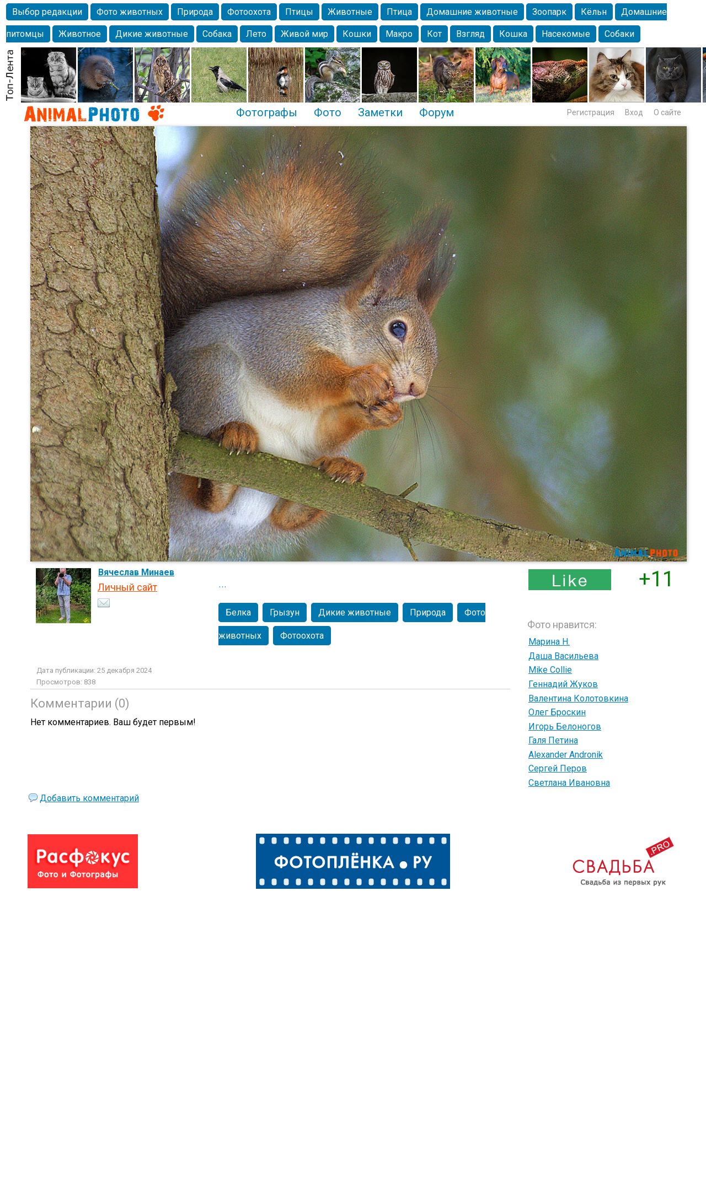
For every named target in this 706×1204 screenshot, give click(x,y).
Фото (327, 112)
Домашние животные (472, 12)
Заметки (380, 112)
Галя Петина (553, 740)
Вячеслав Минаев (136, 572)
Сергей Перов (557, 768)
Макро (399, 34)
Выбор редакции (47, 12)
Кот (434, 34)
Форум (436, 112)
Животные (350, 12)
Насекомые (566, 34)
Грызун (284, 612)
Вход (634, 112)
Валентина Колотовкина (578, 698)
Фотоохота (249, 12)
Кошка (513, 34)
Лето (256, 34)
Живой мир (304, 34)
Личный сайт (127, 587)
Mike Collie (550, 670)
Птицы (299, 12)
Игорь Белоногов (564, 726)
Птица (399, 12)
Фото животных (130, 12)
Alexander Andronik (565, 754)
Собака (217, 34)
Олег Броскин (557, 712)
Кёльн (594, 12)
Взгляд (470, 34)
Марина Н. (549, 641)
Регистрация (590, 112)
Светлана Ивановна (569, 783)
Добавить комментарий (89, 798)
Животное (79, 34)
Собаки (619, 34)
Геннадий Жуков (563, 684)
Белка (238, 612)
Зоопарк (549, 12)
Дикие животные (151, 34)
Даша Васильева (563, 656)
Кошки (357, 34)
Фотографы (266, 112)
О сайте (667, 112)
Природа (195, 12)
